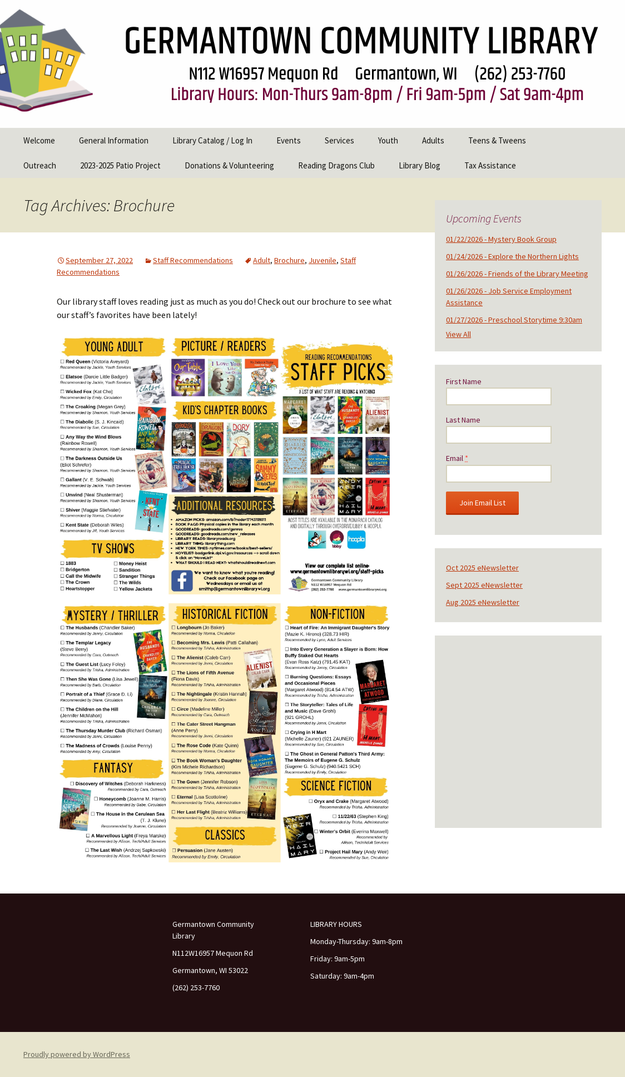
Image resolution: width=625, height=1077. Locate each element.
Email (457, 458)
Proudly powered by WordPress (76, 1054)
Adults (433, 140)
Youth (388, 140)
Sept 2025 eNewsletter (484, 585)
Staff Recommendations (193, 260)
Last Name (463, 420)
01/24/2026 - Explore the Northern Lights (512, 256)
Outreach (39, 165)
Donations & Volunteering (229, 165)
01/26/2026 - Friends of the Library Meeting (517, 274)
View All (458, 334)
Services (339, 140)
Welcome (39, 140)
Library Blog (419, 165)
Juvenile (322, 260)
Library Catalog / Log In (212, 140)
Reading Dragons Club (336, 165)
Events (288, 140)
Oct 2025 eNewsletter (482, 568)
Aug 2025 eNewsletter (482, 602)
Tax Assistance (490, 165)
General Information (113, 140)
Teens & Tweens (497, 140)
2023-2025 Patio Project (120, 165)
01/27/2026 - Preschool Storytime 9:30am (514, 320)
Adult (261, 260)
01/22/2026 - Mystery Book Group (501, 239)
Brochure (289, 260)
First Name (464, 381)
